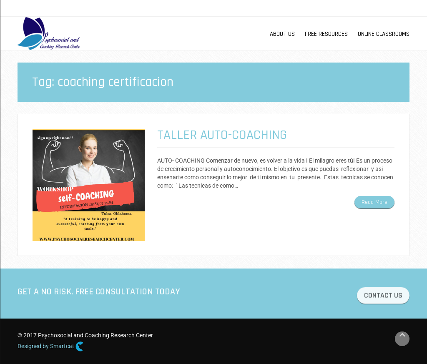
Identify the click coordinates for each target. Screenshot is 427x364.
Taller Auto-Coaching (222, 134)
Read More (374, 202)
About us (282, 34)
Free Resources (326, 34)
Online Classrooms (383, 34)
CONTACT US (383, 296)
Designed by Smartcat (50, 346)
